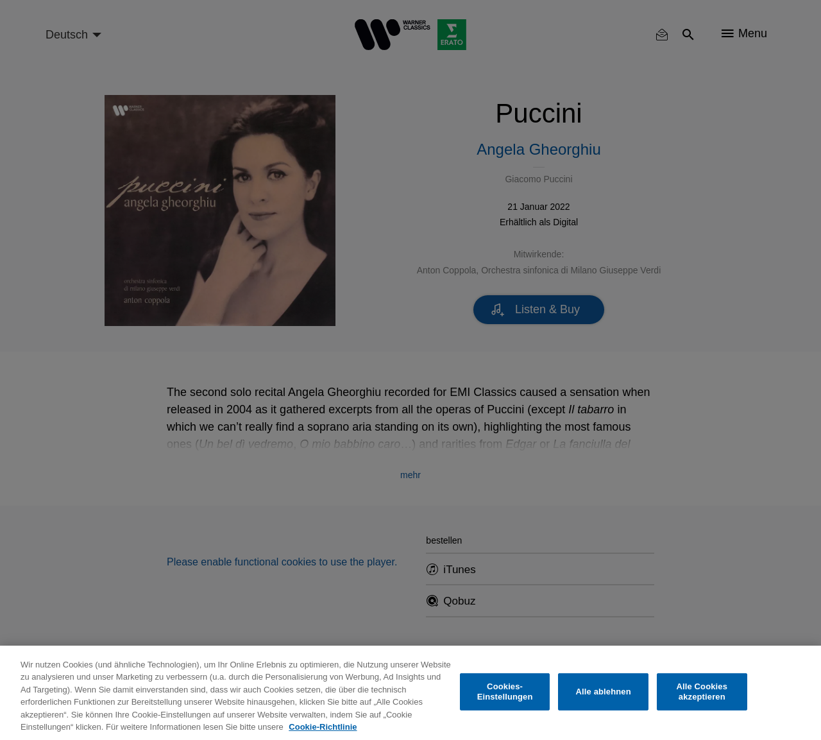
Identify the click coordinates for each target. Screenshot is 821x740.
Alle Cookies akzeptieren (701, 691)
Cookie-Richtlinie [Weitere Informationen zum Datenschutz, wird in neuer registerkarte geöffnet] (323, 727)
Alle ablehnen (603, 691)
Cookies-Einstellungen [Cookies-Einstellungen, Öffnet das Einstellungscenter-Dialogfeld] (505, 691)
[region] (410, 693)
